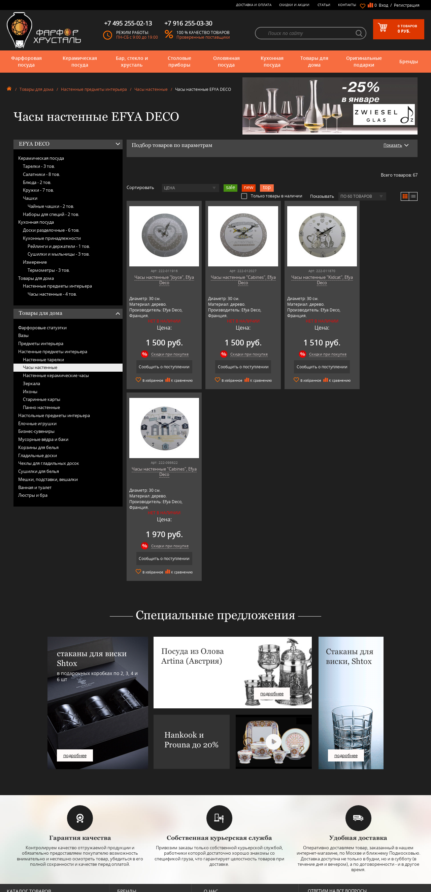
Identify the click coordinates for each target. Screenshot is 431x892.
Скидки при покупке (167, 354)
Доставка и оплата (253, 4)
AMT (121, 815)
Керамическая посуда (80, 61)
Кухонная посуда (272, 61)
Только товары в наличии (271, 195)
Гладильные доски (37, 455)
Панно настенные (41, 407)
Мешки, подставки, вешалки (48, 479)
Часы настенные (151, 89)
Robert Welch (128, 860)
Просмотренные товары (225, 873)
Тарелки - (39, 166)
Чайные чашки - (51, 206)
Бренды (408, 61)
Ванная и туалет (35, 487)
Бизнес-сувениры (36, 431)
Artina (122, 825)
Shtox (122, 875)
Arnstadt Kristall (131, 820)
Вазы (23, 335)
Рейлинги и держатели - (59, 246)
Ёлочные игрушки (37, 423)
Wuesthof (125, 885)
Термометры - (49, 270)
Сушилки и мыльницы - (59, 254)
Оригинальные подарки (364, 61)
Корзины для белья (38, 447)
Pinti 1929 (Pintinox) (134, 850)
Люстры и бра (32, 495)
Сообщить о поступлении (161, 367)
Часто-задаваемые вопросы (229, 825)
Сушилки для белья (38, 471)
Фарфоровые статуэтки (42, 328)
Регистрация (407, 5)
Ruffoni (123, 865)
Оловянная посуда (226, 61)
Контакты (347, 4)
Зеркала (31, 383)
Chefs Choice (128, 830)
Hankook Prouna (132, 845)
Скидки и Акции (294, 4)
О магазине (214, 815)
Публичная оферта (221, 863)
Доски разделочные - (51, 230)
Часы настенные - (52, 294)
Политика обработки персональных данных (244, 868)
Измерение (35, 262)
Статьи (324, 4)
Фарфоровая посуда (26, 61)
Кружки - (38, 190)
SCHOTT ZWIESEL (132, 870)
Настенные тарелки (43, 360)
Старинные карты (41, 399)
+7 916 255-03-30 (327, 840)
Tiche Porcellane (131, 880)
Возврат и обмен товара (226, 858)
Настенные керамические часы (56, 375)
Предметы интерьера (40, 343)
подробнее (75, 672)
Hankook (125, 840)
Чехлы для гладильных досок (48, 463)
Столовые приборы (179, 61)
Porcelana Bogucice (134, 855)
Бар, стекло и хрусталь (132, 61)
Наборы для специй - (51, 214)
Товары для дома (314, 61)
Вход (383, 5)
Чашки (30, 198)
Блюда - (37, 182)
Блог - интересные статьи (227, 820)
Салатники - (41, 174)
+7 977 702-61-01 (327, 817)
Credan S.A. (127, 835)
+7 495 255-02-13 (327, 833)
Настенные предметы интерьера (94, 89)
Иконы (30, 391)
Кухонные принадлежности (52, 238)
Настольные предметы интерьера (54, 415)
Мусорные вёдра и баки (43, 439)
